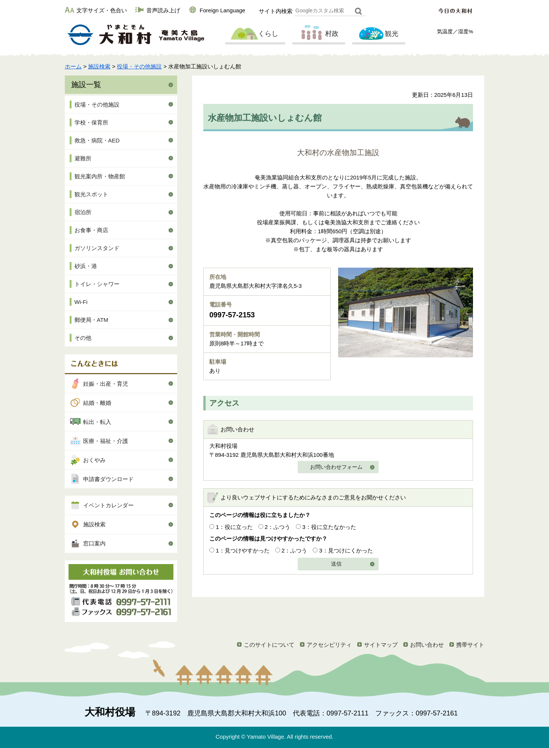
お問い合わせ (427, 644)
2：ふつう (277, 527)
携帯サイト (470, 644)
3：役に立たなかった (329, 527)
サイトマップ (381, 644)
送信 (336, 564)
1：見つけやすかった (242, 550)
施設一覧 (86, 84)
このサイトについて (269, 644)
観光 (377, 34)
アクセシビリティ (329, 644)
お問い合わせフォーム (336, 467)
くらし (254, 34)
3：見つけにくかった (346, 550)
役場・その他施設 (139, 66)
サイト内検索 (275, 11)
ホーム (73, 66)
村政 (318, 34)
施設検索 (99, 66)
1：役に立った (234, 527)
